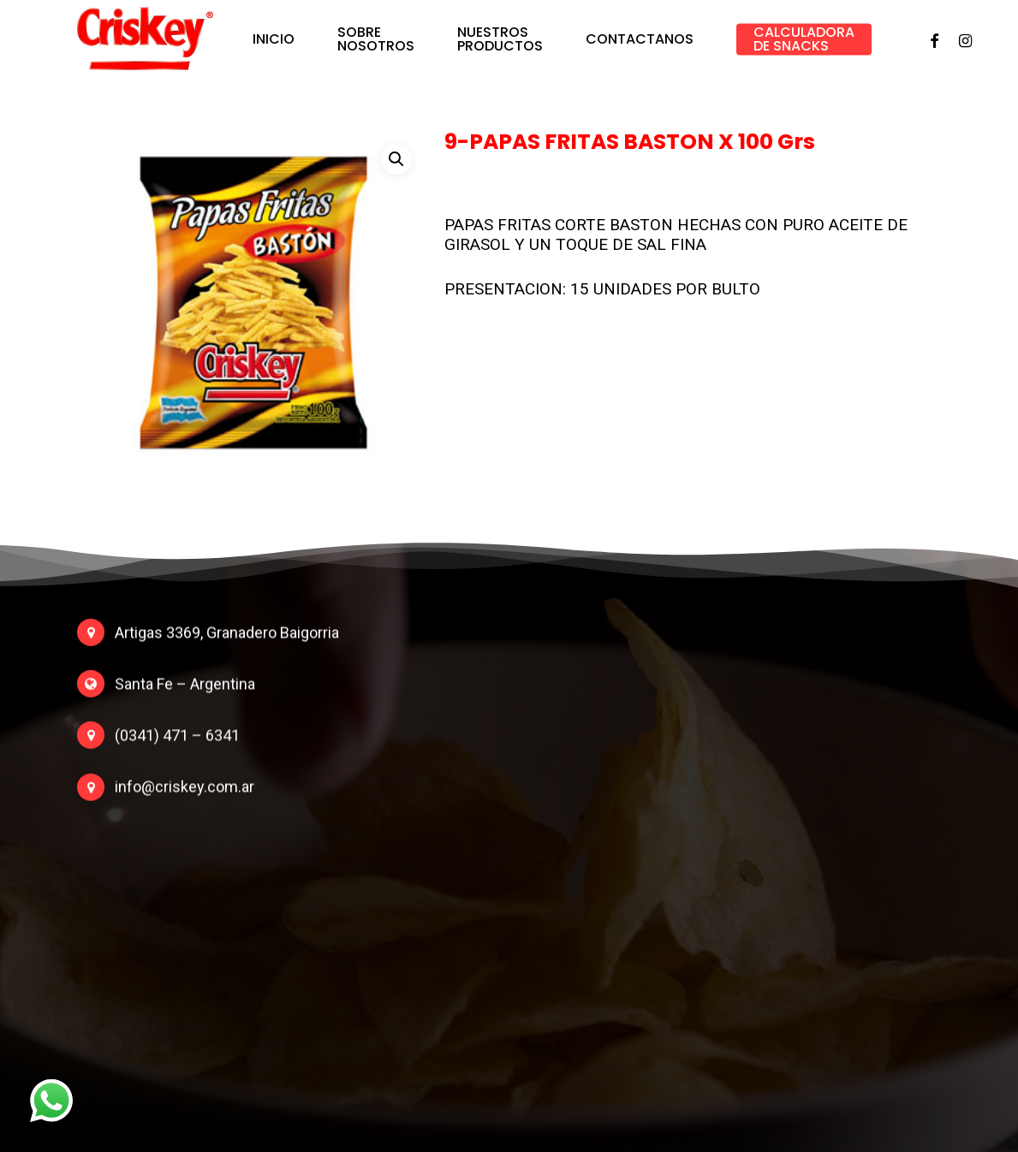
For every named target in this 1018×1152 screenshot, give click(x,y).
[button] (396, 159)
